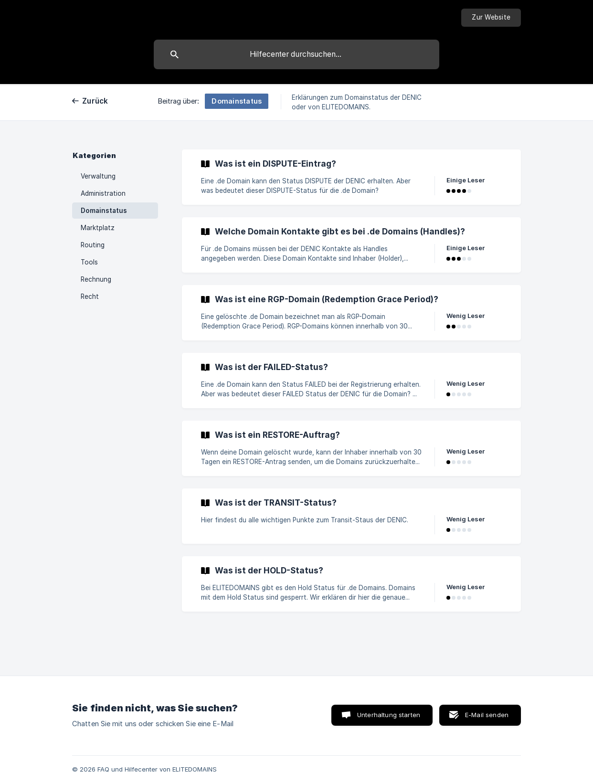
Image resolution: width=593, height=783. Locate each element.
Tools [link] (89, 262)
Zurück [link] (95, 101)
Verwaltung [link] (98, 176)
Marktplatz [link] (98, 228)
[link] (351, 177)
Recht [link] (90, 296)
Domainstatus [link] (104, 210)
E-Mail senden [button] (486, 715)
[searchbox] (296, 54)
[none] (491, 18)
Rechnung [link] (96, 279)
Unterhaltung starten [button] (388, 715)
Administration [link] (103, 193)
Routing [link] (93, 245)
